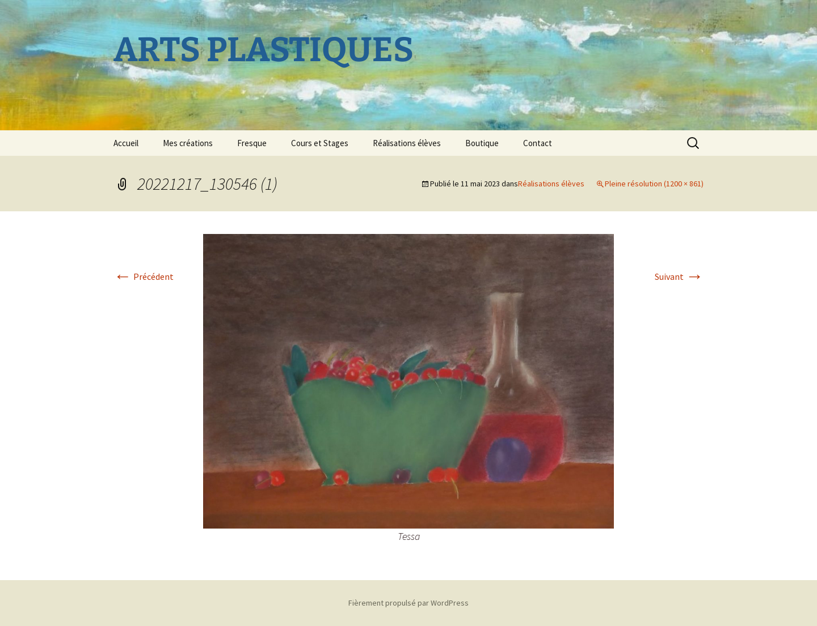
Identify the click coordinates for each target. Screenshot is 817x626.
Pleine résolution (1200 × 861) (654, 183)
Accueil (125, 143)
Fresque (252, 143)
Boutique (482, 143)
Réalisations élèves (407, 143)
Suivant (679, 276)
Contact (537, 143)
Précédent (143, 276)
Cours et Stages (319, 143)
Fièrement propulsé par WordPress (408, 603)
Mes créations (188, 143)
